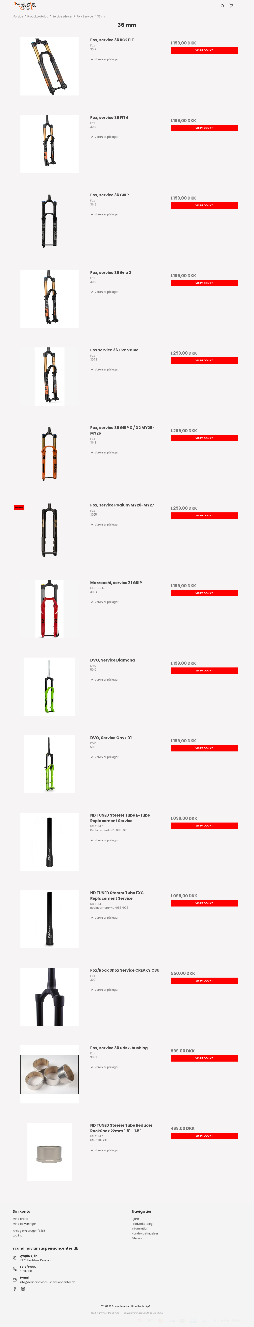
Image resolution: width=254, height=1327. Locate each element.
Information (140, 1229)
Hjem (135, 1219)
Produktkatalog (142, 1224)
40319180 (26, 1271)
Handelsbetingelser (145, 1233)
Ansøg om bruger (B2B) (29, 1231)
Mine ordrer (20, 1219)
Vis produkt (204, 50)
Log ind (17, 1235)
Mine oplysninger (24, 1224)
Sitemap (137, 1238)
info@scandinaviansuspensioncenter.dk (47, 1282)
